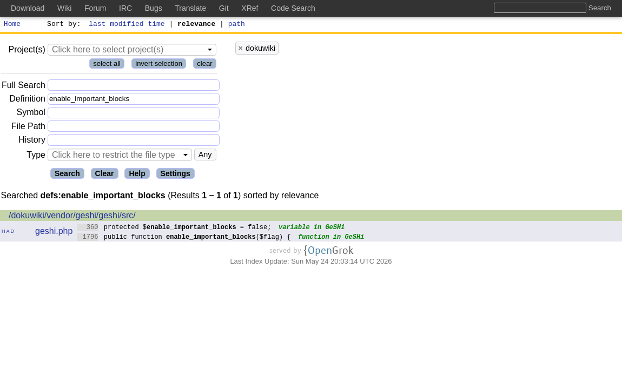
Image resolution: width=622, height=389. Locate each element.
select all (107, 65)
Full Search (23, 86)
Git (224, 8)
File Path (28, 127)
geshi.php (53, 232)
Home (12, 25)
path (236, 25)
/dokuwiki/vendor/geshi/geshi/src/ (72, 217)
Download (27, 8)
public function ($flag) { (184, 238)
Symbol (31, 114)
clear (204, 65)
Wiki (64, 8)
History (31, 141)
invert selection (158, 65)
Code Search (293, 8)
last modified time (127, 25)
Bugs (153, 8)
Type (36, 156)
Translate (190, 8)
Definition (27, 100)
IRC (125, 8)
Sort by (62, 25)
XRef (249, 8)
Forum (95, 8)
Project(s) (26, 51)
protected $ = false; (174, 228)
